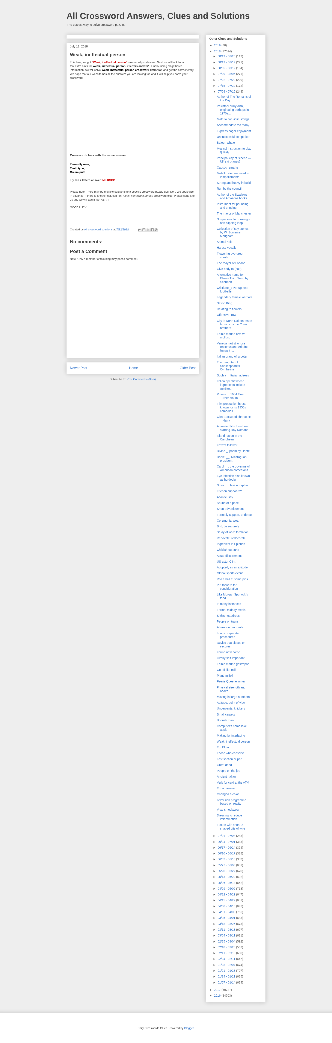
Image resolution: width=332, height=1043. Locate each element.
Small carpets (226, 714)
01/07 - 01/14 (226, 982)
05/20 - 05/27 (226, 871)
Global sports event (230, 573)
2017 (218, 989)
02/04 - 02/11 (226, 959)
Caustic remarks (227, 167)
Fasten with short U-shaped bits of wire (231, 826)
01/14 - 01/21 (226, 976)
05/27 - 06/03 (226, 865)
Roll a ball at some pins (232, 579)
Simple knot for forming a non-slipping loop (233, 221)
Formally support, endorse (234, 514)
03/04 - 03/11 (226, 935)
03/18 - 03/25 (226, 924)
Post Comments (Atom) (141, 379)
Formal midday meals (231, 610)
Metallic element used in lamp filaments (233, 175)
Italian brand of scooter (232, 356)
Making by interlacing (231, 735)
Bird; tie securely (228, 526)
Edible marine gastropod (233, 664)
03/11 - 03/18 (226, 929)
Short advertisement (230, 508)
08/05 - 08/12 (226, 68)
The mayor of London (231, 263)
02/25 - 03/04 (226, 941)
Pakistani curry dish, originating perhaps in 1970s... (233, 109)
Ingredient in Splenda (231, 544)
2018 (218, 51)
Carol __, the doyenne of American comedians (233, 468)
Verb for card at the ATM (233, 782)
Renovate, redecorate (231, 538)
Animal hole (224, 242)
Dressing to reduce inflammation (229, 817)
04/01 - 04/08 (226, 912)
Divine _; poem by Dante (233, 451)
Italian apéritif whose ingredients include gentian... (231, 384)
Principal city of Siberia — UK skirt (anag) (234, 159)
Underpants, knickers (231, 708)
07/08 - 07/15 (226, 91)
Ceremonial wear (228, 520)
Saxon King (224, 303)
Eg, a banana (226, 788)
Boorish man (225, 720)
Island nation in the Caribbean (229, 437)
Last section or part (229, 759)
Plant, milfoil (225, 675)
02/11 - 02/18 (226, 953)
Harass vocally (226, 247)
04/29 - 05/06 (226, 888)
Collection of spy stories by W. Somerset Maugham (233, 232)
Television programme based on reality (231, 801)
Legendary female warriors (234, 297)
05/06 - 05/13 (226, 883)
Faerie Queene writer (231, 681)
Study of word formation (233, 532)
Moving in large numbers (233, 697)
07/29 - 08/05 (226, 74)
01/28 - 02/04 (226, 965)
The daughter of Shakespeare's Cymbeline (228, 366)
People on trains (227, 621)
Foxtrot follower (227, 445)
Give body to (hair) (229, 269)
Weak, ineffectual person (233, 741)
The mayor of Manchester (234, 213)
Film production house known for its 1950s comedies (231, 407)
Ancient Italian (226, 776)
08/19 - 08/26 (226, 56)
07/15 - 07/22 (226, 85)
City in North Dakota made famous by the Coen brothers (234, 324)
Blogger (189, 1028)
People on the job (228, 770)
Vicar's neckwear (228, 809)
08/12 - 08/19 (226, 62)
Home (133, 368)
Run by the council (229, 188)
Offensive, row (226, 315)
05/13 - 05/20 (226, 877)
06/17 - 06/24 (226, 847)
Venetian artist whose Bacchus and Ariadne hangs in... (232, 347)
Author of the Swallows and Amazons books (232, 196)
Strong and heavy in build (234, 182)
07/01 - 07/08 (226, 835)
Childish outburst (228, 549)
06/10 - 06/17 (226, 853)
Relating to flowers (229, 309)
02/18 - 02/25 (226, 947)
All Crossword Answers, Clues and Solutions (158, 16)
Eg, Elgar (223, 747)
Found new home (228, 652)
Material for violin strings (233, 119)
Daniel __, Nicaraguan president (232, 458)
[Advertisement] (133, 114)
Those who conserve (230, 753)
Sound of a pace (228, 503)
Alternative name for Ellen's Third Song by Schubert (232, 278)
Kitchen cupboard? (229, 491)
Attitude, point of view (231, 702)
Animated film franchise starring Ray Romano (232, 428)
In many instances (229, 604)
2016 (218, 995)
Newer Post (78, 368)
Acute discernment (229, 555)
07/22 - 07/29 (226, 80)
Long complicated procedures (228, 635)
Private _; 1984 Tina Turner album (230, 396)
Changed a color (228, 794)
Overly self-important (230, 658)
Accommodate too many (233, 125)
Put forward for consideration (227, 586)
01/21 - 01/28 (226, 970)
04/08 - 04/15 (226, 906)
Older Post (188, 368)
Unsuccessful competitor (233, 137)
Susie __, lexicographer (232, 485)
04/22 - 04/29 (226, 894)
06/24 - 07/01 (226, 842)
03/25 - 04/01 (226, 918)
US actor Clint (226, 561)
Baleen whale (226, 142)
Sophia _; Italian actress (233, 375)
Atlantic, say (225, 497)
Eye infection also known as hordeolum (233, 477)
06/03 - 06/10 (226, 859)
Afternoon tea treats (230, 627)
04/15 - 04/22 (226, 900)
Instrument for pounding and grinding (233, 205)
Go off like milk (227, 669)
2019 (218, 45)
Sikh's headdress (228, 615)
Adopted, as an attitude (232, 567)
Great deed (224, 765)
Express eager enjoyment (234, 131)
